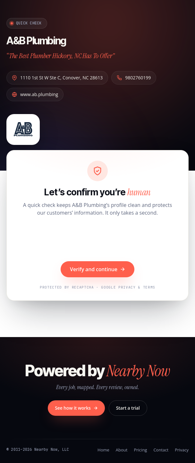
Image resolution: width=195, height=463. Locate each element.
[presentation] (97, 239)
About (122, 450)
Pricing (140, 450)
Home (103, 450)
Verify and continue (97, 269)
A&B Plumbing (36, 40)
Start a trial (128, 408)
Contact (160, 450)
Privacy (182, 450)
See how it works (76, 408)
